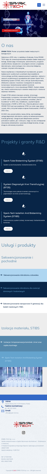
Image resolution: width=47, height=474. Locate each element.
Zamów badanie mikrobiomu (11, 30)
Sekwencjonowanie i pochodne (17, 259)
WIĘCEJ (8, 171)
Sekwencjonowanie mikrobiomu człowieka (21, 275)
